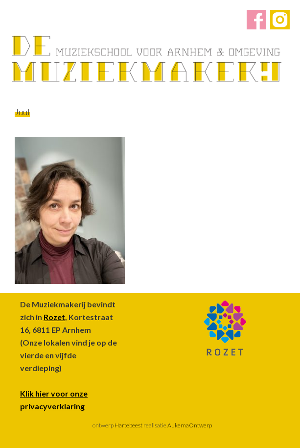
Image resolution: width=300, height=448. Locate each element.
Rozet (54, 317)
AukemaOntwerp (189, 425)
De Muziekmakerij (147, 58)
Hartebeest (128, 425)
